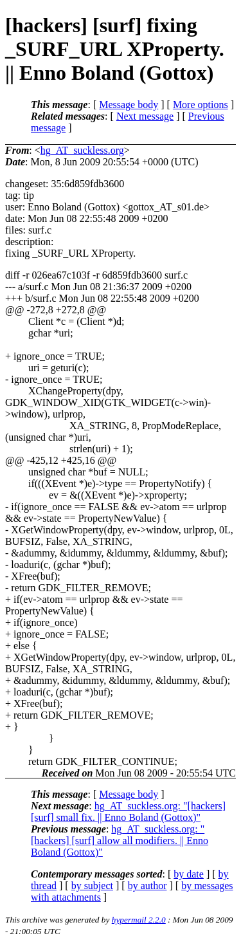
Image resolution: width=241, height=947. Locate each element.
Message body (128, 104)
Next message (145, 116)
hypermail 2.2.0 (139, 919)
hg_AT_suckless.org (82, 150)
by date (189, 874)
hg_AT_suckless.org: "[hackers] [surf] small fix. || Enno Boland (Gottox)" (128, 811)
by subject (92, 885)
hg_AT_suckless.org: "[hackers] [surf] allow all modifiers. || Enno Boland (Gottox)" (119, 840)
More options (200, 104)
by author (147, 885)
